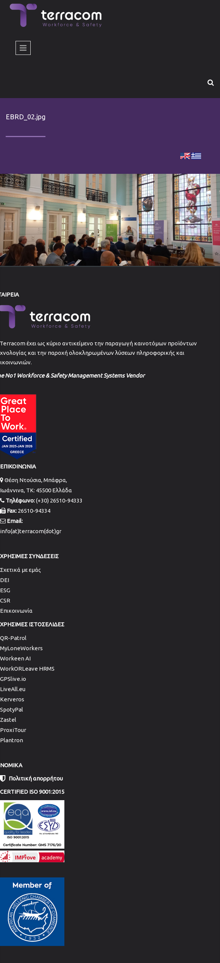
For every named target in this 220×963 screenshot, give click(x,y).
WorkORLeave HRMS (27, 668)
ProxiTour (13, 730)
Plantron (11, 740)
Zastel (8, 719)
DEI (4, 580)
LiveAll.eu (12, 689)
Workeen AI (15, 658)
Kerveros (12, 699)
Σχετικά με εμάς (20, 570)
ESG (5, 590)
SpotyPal (11, 709)
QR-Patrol (13, 638)
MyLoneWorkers (21, 648)
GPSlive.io (13, 679)
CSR (5, 600)
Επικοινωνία (16, 610)
